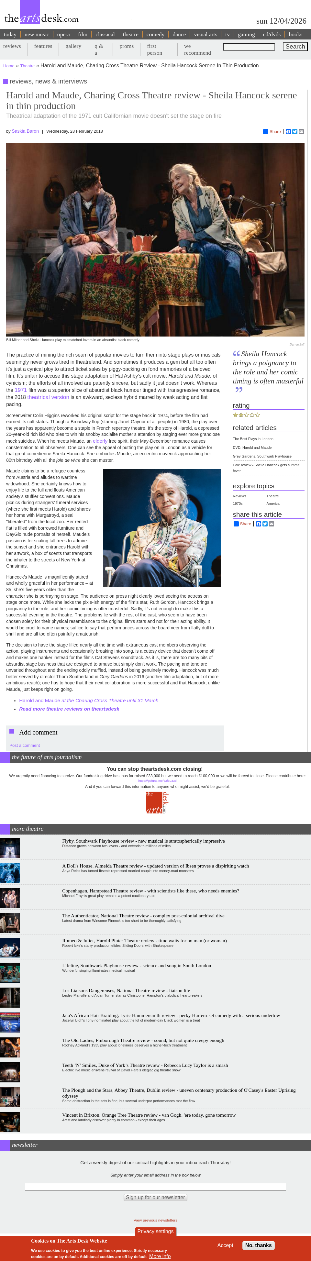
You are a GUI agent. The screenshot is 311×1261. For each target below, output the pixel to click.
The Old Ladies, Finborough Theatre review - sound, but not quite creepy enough (143, 1040)
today (10, 34)
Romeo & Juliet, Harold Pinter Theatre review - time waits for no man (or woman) (144, 940)
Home (9, 65)
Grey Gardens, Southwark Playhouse (262, 456)
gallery (73, 46)
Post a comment (24, 745)
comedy (156, 34)
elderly (100, 441)
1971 (21, 390)
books (295, 34)
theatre (131, 34)
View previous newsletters (155, 1220)
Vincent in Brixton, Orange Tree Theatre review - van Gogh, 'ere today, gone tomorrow (149, 1115)
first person (154, 49)
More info (160, 1256)
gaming (246, 34)
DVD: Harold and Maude (252, 447)
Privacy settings (155, 1231)
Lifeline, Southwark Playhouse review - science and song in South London (136, 965)
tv (227, 34)
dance (179, 34)
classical (105, 34)
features (43, 46)
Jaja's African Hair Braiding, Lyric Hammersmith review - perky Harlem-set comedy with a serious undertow (171, 1015)
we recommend (197, 49)
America (273, 503)
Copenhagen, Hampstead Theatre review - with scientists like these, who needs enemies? (150, 890)
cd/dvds (272, 34)
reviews (12, 46)
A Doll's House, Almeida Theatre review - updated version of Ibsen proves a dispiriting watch (155, 865)
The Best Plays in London (253, 439)
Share (272, 131)
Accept (225, 1245)
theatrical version (48, 397)
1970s (238, 503)
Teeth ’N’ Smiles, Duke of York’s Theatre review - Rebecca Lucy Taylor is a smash (145, 1065)
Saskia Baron (25, 131)
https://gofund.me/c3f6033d (157, 780)
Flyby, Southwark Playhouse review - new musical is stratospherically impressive (143, 841)
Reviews (240, 496)
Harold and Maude (89, 700)
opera (63, 34)
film (82, 34)
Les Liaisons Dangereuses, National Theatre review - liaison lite (126, 990)
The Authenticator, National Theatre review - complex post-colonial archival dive (143, 915)
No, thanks (258, 1245)
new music (37, 34)
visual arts (205, 34)
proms (126, 46)
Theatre (27, 65)
